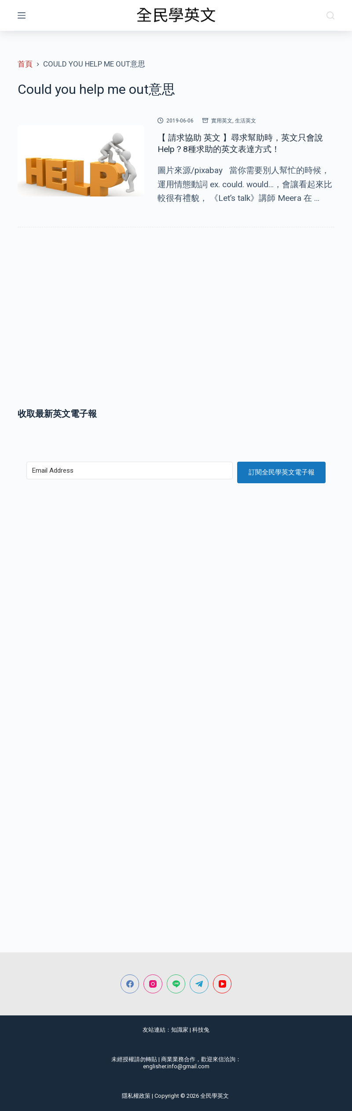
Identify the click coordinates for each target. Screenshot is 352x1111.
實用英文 (221, 121)
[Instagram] (152, 983)
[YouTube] (222, 983)
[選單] (22, 15)
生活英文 (245, 121)
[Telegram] (199, 983)
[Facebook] (130, 983)
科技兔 (200, 1029)
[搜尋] (330, 15)
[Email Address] (129, 470)
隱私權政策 (136, 1095)
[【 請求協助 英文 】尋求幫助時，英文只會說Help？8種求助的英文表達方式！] (81, 160)
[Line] (176, 983)
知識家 (179, 1029)
